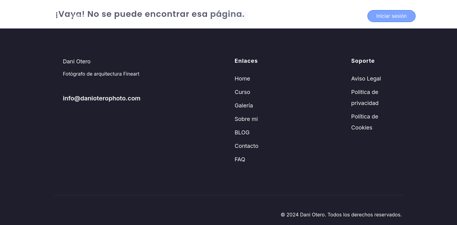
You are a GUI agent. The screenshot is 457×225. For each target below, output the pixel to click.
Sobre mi (246, 119)
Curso (50, 16)
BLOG (242, 132)
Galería (244, 105)
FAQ (240, 159)
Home (242, 78)
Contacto (246, 146)
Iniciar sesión (391, 16)
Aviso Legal (366, 78)
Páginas (78, 16)
